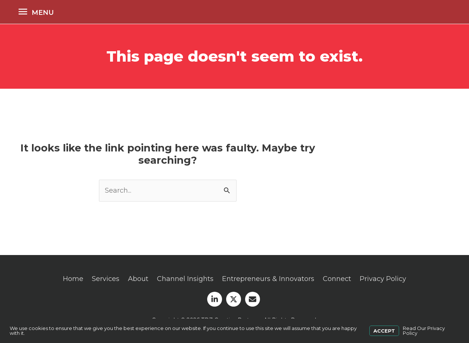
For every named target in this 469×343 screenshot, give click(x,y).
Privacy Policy (383, 279)
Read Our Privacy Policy (424, 330)
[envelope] (253, 299)
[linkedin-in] (215, 299)
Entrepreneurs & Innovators (268, 279)
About (138, 279)
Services (105, 279)
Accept (384, 331)
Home (73, 279)
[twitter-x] (234, 299)
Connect (337, 279)
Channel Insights (185, 279)
